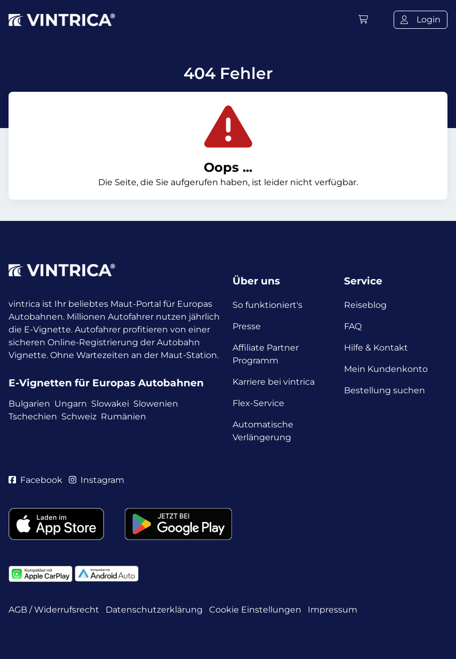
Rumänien (123, 416)
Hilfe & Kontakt (376, 348)
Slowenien (155, 404)
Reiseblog (365, 305)
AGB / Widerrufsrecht (54, 610)
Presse (247, 326)
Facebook (35, 480)
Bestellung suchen (384, 390)
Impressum (332, 610)
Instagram (96, 480)
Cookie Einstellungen (255, 610)
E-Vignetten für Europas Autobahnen (106, 383)
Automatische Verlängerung (263, 430)
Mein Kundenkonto (386, 369)
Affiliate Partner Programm (266, 354)
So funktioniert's (267, 305)
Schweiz (79, 416)
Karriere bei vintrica (274, 382)
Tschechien (33, 416)
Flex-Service (258, 403)
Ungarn (70, 404)
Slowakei (110, 404)
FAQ (353, 326)
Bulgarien (29, 404)
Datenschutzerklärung (154, 610)
